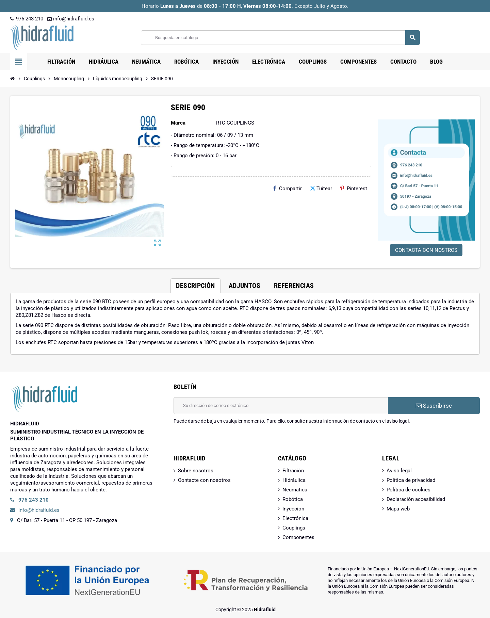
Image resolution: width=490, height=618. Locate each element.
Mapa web (398, 509)
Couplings (293, 528)
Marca (178, 123)
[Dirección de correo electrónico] (281, 405)
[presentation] (225, 441)
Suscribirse (434, 405)
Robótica (292, 499)
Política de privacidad (411, 480)
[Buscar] (280, 37)
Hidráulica (294, 480)
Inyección (293, 509)
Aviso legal (399, 471)
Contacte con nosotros (204, 480)
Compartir (287, 188)
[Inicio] (13, 79)
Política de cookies (408, 490)
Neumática (294, 490)
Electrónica (295, 518)
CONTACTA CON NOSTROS (426, 250)
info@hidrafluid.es (70, 19)
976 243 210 (26, 19)
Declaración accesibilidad (416, 499)
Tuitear (321, 188)
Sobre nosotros (195, 471)
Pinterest (353, 188)
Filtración (293, 471)
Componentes (298, 537)
